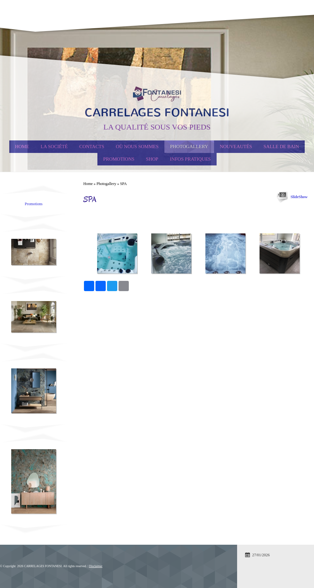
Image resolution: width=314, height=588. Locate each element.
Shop (152, 159)
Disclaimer (96, 566)
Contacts (91, 146)
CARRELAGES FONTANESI (157, 112)
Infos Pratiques (190, 159)
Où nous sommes (137, 146)
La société (54, 146)
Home (22, 146)
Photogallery (189, 146)
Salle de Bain (281, 146)
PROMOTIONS (119, 159)
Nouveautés (236, 146)
